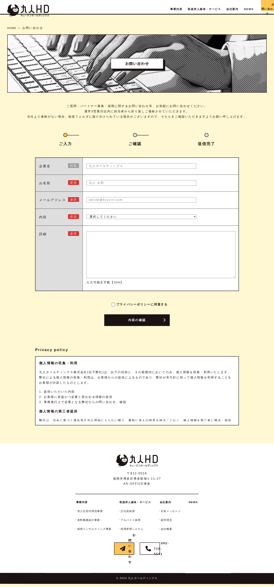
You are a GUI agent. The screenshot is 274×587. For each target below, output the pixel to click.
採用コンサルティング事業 (89, 528)
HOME (12, 27)
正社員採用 (128, 511)
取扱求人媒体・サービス (137, 502)
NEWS (201, 502)
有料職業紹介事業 (83, 519)
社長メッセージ (176, 511)
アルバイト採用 (132, 519)
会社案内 (169, 502)
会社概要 (171, 528)
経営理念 (171, 519)
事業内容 (74, 502)
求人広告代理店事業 (84, 511)
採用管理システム (133, 528)
